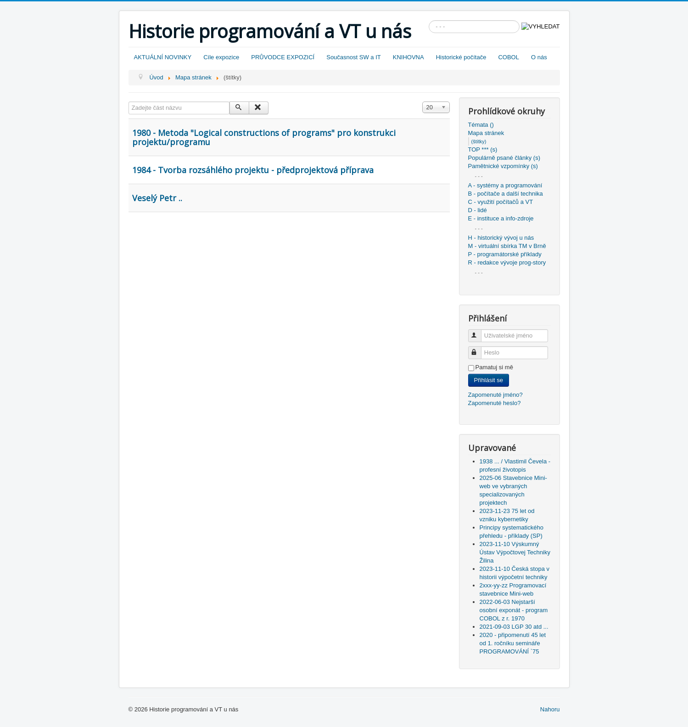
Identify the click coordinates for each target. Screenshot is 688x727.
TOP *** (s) (483, 149)
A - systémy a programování (505, 185)
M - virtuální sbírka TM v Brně (507, 245)
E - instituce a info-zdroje (501, 218)
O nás (539, 57)
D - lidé (477, 210)
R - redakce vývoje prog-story (507, 262)
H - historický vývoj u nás (501, 237)
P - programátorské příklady (505, 254)
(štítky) (479, 141)
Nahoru (550, 709)
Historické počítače (461, 57)
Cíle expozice (221, 57)
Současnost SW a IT (353, 57)
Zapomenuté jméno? (495, 394)
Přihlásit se (488, 380)
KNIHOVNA (408, 57)
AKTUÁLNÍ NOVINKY (163, 57)
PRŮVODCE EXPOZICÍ (282, 57)
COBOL (508, 57)
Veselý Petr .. (157, 197)
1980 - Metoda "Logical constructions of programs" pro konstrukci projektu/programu (264, 137)
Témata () (481, 124)
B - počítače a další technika (505, 193)
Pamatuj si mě (494, 367)
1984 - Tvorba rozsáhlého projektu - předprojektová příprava (253, 169)
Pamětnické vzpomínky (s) (503, 166)
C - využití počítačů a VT (500, 201)
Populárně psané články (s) (504, 157)
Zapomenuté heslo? (494, 403)
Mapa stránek (486, 133)
